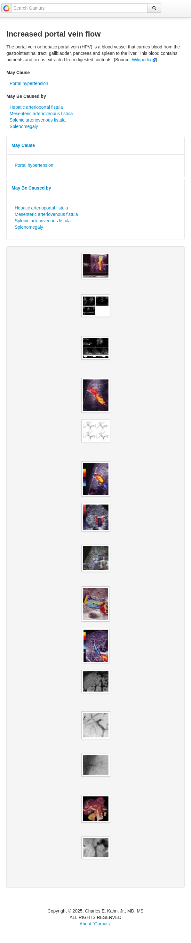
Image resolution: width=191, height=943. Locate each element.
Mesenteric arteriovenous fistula (41, 113)
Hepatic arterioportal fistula (36, 107)
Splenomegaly (24, 126)
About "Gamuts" (95, 923)
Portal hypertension (29, 83)
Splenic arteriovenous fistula (38, 120)
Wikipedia (144, 59)
